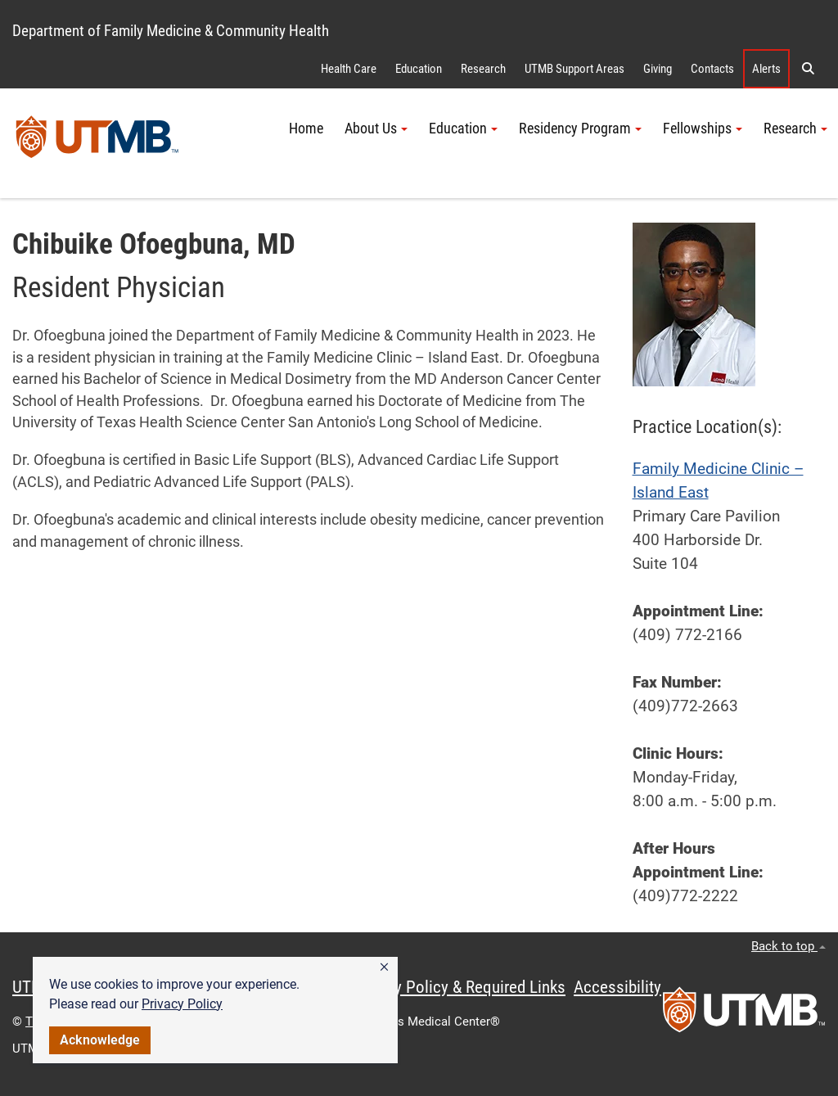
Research (483, 68)
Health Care (348, 68)
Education (418, 68)
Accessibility (617, 987)
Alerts (766, 68)
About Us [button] (376, 129)
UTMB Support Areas (574, 68)
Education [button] (463, 129)
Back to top (788, 946)
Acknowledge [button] (100, 1040)
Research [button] (795, 129)
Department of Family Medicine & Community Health (170, 30)
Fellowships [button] (702, 129)
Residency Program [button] (580, 129)
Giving (657, 68)
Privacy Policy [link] (182, 1004)
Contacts (712, 68)
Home (306, 129)
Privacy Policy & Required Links (458, 987)
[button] (384, 967)
